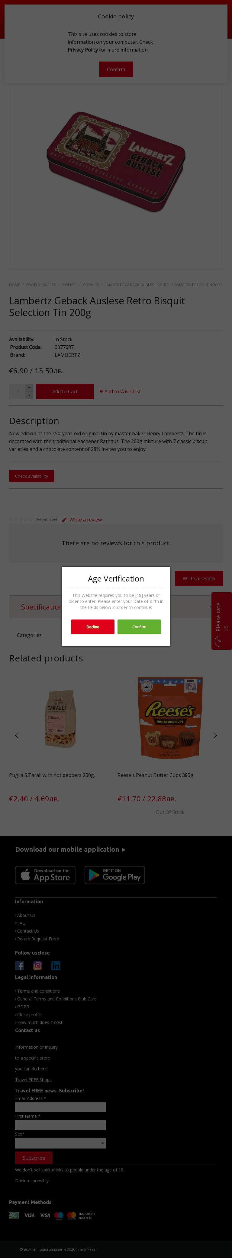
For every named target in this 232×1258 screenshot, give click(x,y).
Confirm (139, 626)
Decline (92, 626)
